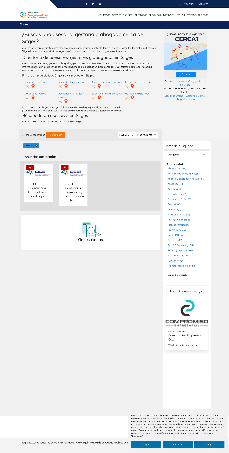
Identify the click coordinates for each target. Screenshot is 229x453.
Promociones (177, 229)
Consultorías (177, 194)
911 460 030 (187, 3)
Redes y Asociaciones (181, 250)
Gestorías (176, 204)
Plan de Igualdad (179, 224)
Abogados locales (35, 93)
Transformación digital (182, 265)
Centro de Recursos (197, 15)
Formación (169, 15)
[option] (186, 325)
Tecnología (155, 15)
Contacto (202, 3)
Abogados (177, 168)
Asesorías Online (173, 95)
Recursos (175, 240)
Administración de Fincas (184, 173)
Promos (181, 15)
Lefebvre (174, 209)
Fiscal (171, 331)
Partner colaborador (181, 219)
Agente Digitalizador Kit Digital (186, 178)
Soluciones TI (178, 255)
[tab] (186, 156)
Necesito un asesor (122, 15)
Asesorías (175, 183)
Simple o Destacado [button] (178, 275)
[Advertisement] (186, 394)
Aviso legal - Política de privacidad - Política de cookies (105, 442)
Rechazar (178, 444)
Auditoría (174, 188)
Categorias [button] (173, 154)
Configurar (209, 444)
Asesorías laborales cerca (140, 82)
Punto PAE (175, 235)
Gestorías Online (195, 95)
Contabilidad (181, 331)
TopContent (176, 260)
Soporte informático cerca (107, 93)
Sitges (24, 24)
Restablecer (55, 134)
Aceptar (146, 444)
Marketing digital (179, 214)
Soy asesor (104, 15)
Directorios (141, 15)
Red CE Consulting (181, 245)
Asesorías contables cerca (107, 82)
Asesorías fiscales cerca (72, 82)
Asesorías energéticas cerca (71, 95)
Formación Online (179, 199)
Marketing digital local (137, 93)
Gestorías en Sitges (36, 82)
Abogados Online (185, 99)
